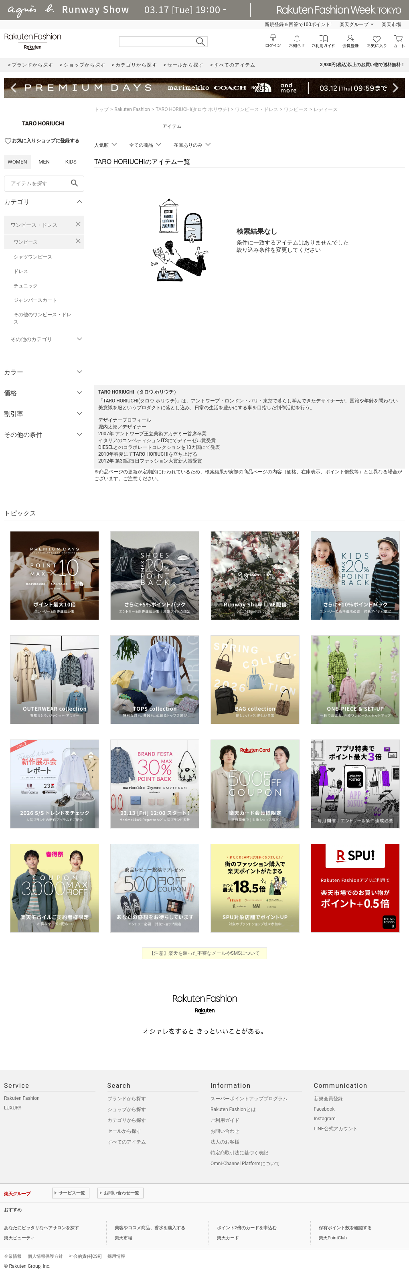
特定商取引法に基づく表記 (239, 1153)
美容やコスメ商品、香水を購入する (150, 1228)
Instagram (325, 1118)
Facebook (324, 1109)
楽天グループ (354, 24)
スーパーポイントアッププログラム (249, 1098)
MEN (44, 162)
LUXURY (13, 1108)
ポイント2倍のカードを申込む (247, 1228)
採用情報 (116, 1256)
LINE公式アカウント (336, 1129)
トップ (101, 109)
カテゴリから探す (126, 1120)
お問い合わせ (225, 1131)
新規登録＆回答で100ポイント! (298, 24)
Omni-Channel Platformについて (245, 1163)
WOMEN (17, 162)
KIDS (71, 162)
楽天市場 (391, 24)
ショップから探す (126, 1109)
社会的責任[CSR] (85, 1256)
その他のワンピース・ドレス (42, 318)
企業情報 (13, 1256)
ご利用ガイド (225, 1120)
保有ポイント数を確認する (345, 1228)
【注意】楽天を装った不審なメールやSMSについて (204, 953)
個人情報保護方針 (45, 1256)
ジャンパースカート (35, 300)
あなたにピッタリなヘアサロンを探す (41, 1228)
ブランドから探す (126, 1098)
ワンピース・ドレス (33, 225)
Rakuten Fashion (132, 109)
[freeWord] (44, 184)
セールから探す (124, 1131)
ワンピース (26, 242)
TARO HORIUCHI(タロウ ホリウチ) (192, 109)
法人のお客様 (225, 1142)
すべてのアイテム (126, 1142)
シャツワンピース (33, 257)
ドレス (21, 271)
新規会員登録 (328, 1098)
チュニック (26, 286)
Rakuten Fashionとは (233, 1109)
